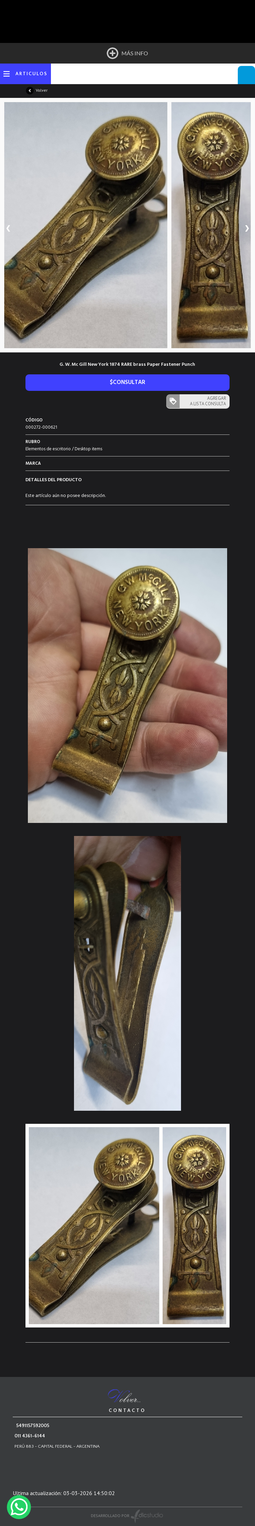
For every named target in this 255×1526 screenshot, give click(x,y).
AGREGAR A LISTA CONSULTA (208, 401)
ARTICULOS (31, 74)
